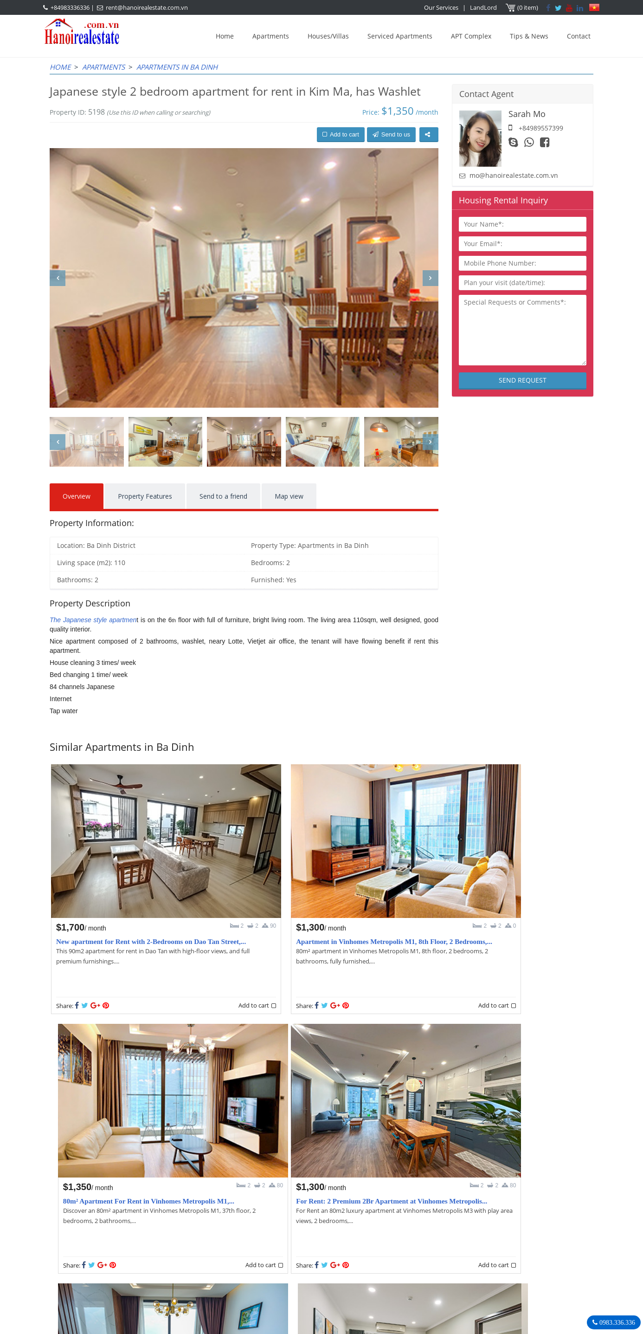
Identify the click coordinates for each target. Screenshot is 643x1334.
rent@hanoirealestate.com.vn (147, 7)
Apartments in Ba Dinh (177, 67)
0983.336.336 (616, 1322)
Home (225, 36)
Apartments (270, 36)
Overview (76, 496)
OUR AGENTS (272, 1222)
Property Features (145, 496)
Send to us (391, 134)
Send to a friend (223, 496)
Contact (579, 36)
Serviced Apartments (399, 36)
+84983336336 (70, 7)
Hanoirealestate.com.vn (459, 1279)
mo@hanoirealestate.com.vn (513, 175)
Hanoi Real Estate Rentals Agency (481, 1221)
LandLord (483, 7)
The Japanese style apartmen (93, 620)
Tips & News (529, 36)
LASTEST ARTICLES (128, 1222)
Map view (289, 496)
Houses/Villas (328, 36)
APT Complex (471, 36)
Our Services (441, 7)
